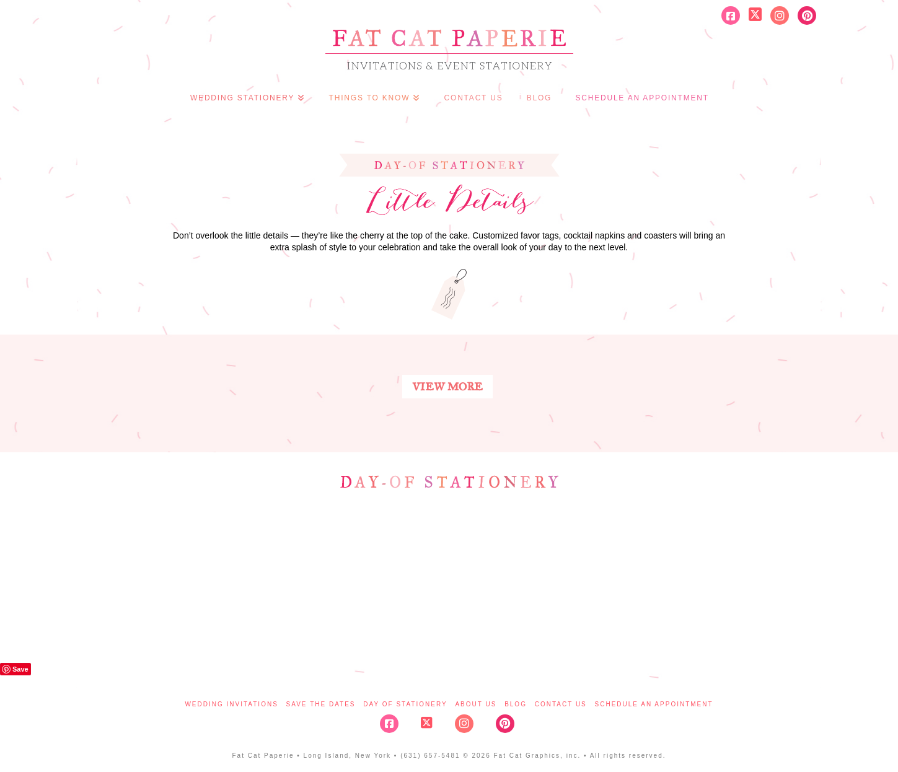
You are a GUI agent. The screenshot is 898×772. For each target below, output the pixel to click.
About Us (475, 704)
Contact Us (561, 704)
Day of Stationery (405, 704)
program (216, 578)
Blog (515, 704)
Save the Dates (321, 704)
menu (495, 574)
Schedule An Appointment (654, 704)
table (402, 578)
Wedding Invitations (231, 704)
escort (309, 578)
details (681, 578)
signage (588, 578)
